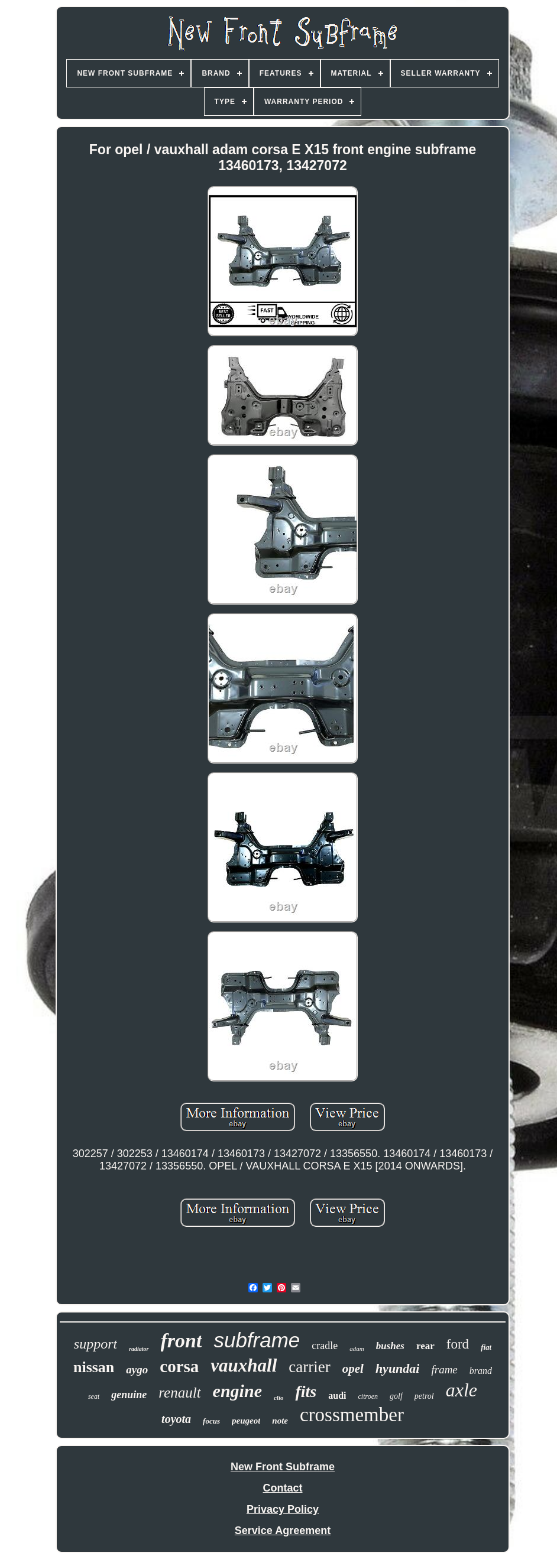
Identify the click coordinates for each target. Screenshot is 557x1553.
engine (237, 1391)
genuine (129, 1395)
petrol (424, 1396)
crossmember (352, 1414)
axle (461, 1390)
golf (396, 1396)
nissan (93, 1367)
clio (279, 1397)
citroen (368, 1396)
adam (356, 1348)
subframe (256, 1339)
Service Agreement (283, 1530)
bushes (390, 1345)
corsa (179, 1366)
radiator (138, 1349)
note (280, 1420)
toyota (176, 1418)
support (95, 1343)
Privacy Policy (283, 1509)
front (181, 1340)
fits (305, 1391)
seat (93, 1396)
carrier (309, 1367)
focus (211, 1420)
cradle (325, 1345)
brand (480, 1371)
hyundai (397, 1368)
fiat (486, 1347)
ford (457, 1344)
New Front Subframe (283, 1467)
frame (444, 1369)
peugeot (246, 1420)
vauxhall (244, 1365)
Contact (283, 1488)
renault (179, 1393)
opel (353, 1369)
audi (337, 1395)
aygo (137, 1369)
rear (425, 1345)
